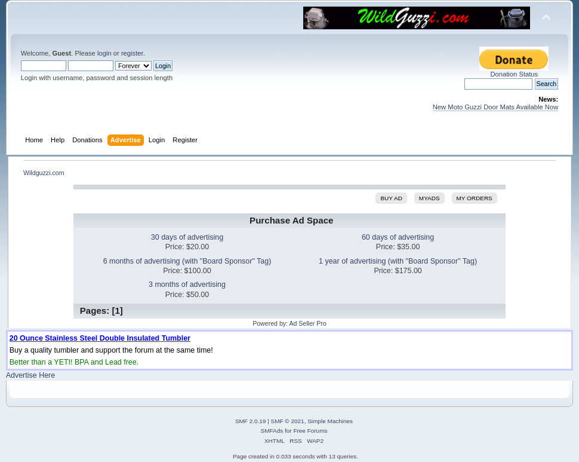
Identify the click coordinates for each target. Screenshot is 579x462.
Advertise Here (30, 375)
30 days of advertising (187, 237)
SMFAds (272, 430)
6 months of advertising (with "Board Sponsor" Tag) (187, 261)
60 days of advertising (398, 237)
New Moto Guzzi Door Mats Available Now (496, 107)
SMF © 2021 (287, 421)
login (104, 53)
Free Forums (310, 430)
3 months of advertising (187, 284)
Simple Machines (330, 421)
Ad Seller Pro (307, 323)
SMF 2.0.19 (250, 421)
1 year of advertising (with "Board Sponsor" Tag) (398, 261)
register (132, 53)
